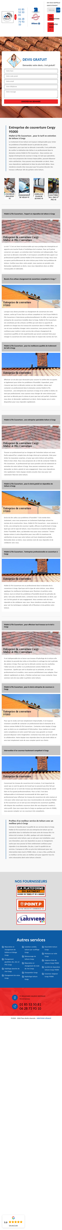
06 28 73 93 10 (21, 22)
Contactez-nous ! (51, 27)
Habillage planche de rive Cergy (12, 970)
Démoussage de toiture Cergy (30, 957)
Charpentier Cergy (31, 973)
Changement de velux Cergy (12, 976)
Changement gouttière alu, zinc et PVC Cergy (12, 962)
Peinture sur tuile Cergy (51, 955)
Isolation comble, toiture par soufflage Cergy (32, 949)
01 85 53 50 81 (21, 12)
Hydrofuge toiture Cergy (31, 978)
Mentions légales (44, 1018)
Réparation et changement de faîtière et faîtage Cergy (11, 951)
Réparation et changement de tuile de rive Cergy (32, 966)
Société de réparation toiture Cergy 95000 (52, 968)
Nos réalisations (51, 17)
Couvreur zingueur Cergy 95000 (51, 975)
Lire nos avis (13, 1225)
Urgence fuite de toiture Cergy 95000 (52, 961)
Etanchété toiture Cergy (51, 948)
